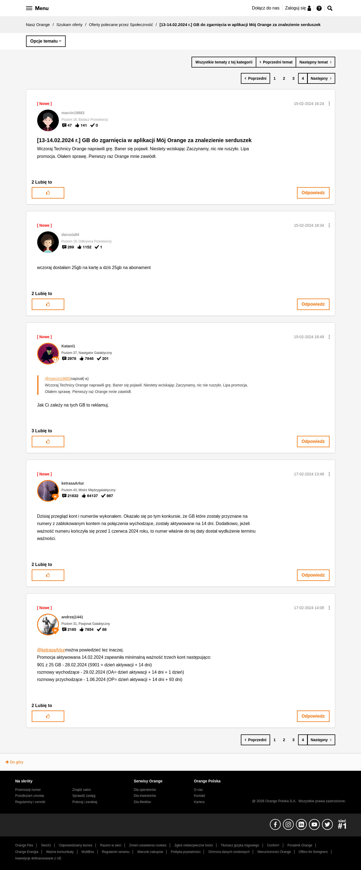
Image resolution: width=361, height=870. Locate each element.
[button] (329, 103)
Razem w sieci (110, 845)
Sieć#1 (46, 845)
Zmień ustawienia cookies (148, 845)
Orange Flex (24, 845)
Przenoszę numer (28, 790)
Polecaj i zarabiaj (84, 802)
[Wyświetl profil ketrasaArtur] (73, 483)
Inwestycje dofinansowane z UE (38, 858)
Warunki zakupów (150, 852)
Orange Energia (26, 852)
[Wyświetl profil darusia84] (70, 234)
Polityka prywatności (185, 852)
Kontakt (199, 796)
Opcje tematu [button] (44, 41)
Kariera (199, 802)
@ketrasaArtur (51, 650)
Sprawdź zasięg (83, 796)
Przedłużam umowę (29, 796)
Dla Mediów (142, 802)
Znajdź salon (81, 790)
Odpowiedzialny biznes (75, 845)
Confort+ (273, 845)
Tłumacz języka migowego (240, 845)
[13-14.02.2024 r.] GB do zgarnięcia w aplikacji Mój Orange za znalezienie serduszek (144, 140)
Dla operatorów (145, 790)
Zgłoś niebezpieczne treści (193, 845)
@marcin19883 (58, 378)
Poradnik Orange (299, 845)
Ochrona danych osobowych (229, 852)
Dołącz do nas (265, 8)
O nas (198, 790)
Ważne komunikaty (60, 852)
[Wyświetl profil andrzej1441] (72, 617)
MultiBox (87, 852)
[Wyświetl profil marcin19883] (73, 113)
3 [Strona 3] (293, 78)
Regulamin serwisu (116, 852)
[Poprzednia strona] (255, 78)
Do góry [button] (16, 762)
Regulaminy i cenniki (30, 802)
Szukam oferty (69, 24)
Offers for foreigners (313, 852)
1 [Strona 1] (274, 78)
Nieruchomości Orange (274, 852)
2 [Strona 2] (284, 78)
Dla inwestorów (145, 796)
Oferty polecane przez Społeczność (121, 24)
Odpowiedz (313, 192)
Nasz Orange (38, 24)
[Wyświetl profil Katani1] (68, 346)
